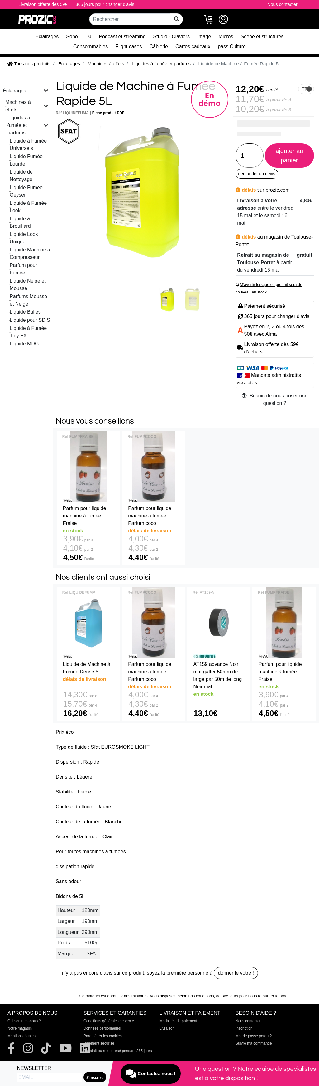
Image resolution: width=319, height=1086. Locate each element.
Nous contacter (282, 4)
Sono (72, 36)
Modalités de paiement (178, 1021)
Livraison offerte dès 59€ (42, 4)
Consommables (90, 46)
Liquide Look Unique (24, 238)
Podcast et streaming (122, 36)
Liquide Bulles (25, 312)
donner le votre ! (236, 973)
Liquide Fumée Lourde (26, 160)
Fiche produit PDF (108, 113)
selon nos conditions (196, 996)
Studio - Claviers (171, 36)
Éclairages (47, 36)
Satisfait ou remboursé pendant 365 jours (117, 1051)
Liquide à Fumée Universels (28, 144)
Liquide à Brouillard (20, 222)
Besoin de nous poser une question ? (274, 399)
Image (204, 36)
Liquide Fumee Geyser (26, 191)
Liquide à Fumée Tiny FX (28, 331)
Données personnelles (102, 1028)
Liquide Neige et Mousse (28, 284)
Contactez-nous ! (151, 1073)
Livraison (167, 1028)
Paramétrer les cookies (102, 1036)
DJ (88, 36)
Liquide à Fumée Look (28, 206)
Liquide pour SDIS (30, 320)
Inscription (244, 1028)
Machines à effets (18, 106)
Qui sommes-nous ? (24, 1021)
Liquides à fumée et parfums (18, 125)
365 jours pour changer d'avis (105, 4)
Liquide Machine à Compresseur (30, 253)
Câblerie (159, 46)
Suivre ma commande (254, 1043)
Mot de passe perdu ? (254, 1036)
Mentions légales (21, 1036)
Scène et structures (262, 36)
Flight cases (128, 46)
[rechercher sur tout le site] (176, 19)
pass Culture (232, 46)
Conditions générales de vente (108, 1021)
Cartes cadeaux (192, 46)
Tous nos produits (28, 63)
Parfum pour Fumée (23, 269)
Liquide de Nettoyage (21, 175)
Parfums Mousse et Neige (28, 300)
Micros (225, 36)
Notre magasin (19, 1028)
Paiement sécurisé (98, 1043)
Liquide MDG (24, 343)
